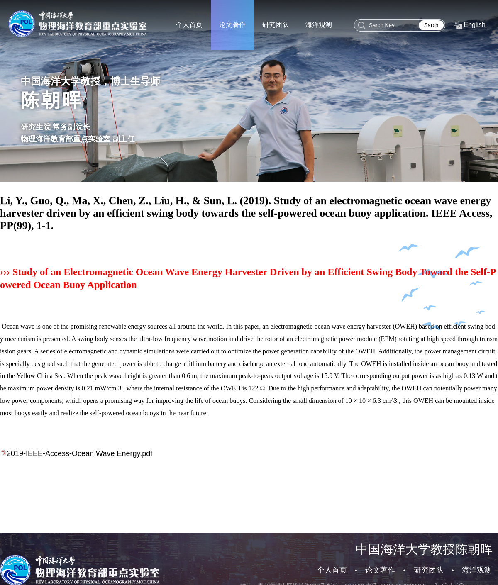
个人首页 (332, 570)
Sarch (431, 25)
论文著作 (380, 570)
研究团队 (429, 570)
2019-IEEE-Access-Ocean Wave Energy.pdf (79, 462)
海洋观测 (477, 570)
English (475, 24)
